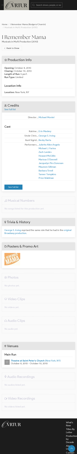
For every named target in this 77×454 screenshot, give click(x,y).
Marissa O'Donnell (48, 146)
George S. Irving (47, 123)
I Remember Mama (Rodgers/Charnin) (28, 12)
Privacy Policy (61, 450)
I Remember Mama (24, 24)
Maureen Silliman (47, 154)
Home (4, 12)
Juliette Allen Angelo (49, 132)
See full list (10, 96)
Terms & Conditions (42, 450)
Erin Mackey (45, 118)
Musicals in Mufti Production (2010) (20, 29)
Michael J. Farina (47, 135)
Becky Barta (45, 127)
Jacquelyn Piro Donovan (51, 150)
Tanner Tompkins (47, 161)
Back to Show (11, 35)
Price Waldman (46, 165)
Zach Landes (45, 139)
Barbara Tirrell (46, 158)
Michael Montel (46, 104)
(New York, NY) (36, 348)
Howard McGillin (47, 143)
